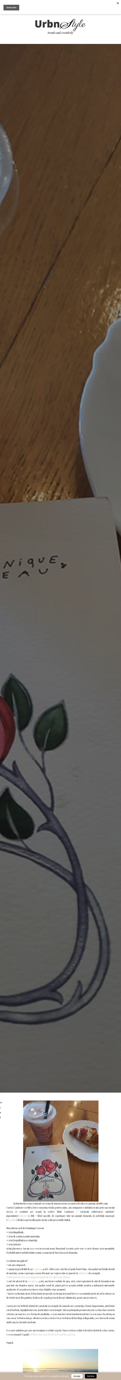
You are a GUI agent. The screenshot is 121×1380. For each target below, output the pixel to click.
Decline (91, 1376)
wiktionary (23, 1215)
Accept (77, 1376)
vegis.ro (37, 1269)
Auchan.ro (33, 1281)
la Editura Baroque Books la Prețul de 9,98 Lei (52, 1334)
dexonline (12, 1219)
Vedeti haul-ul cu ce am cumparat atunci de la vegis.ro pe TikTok (37, 1277)
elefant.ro (83, 1273)
